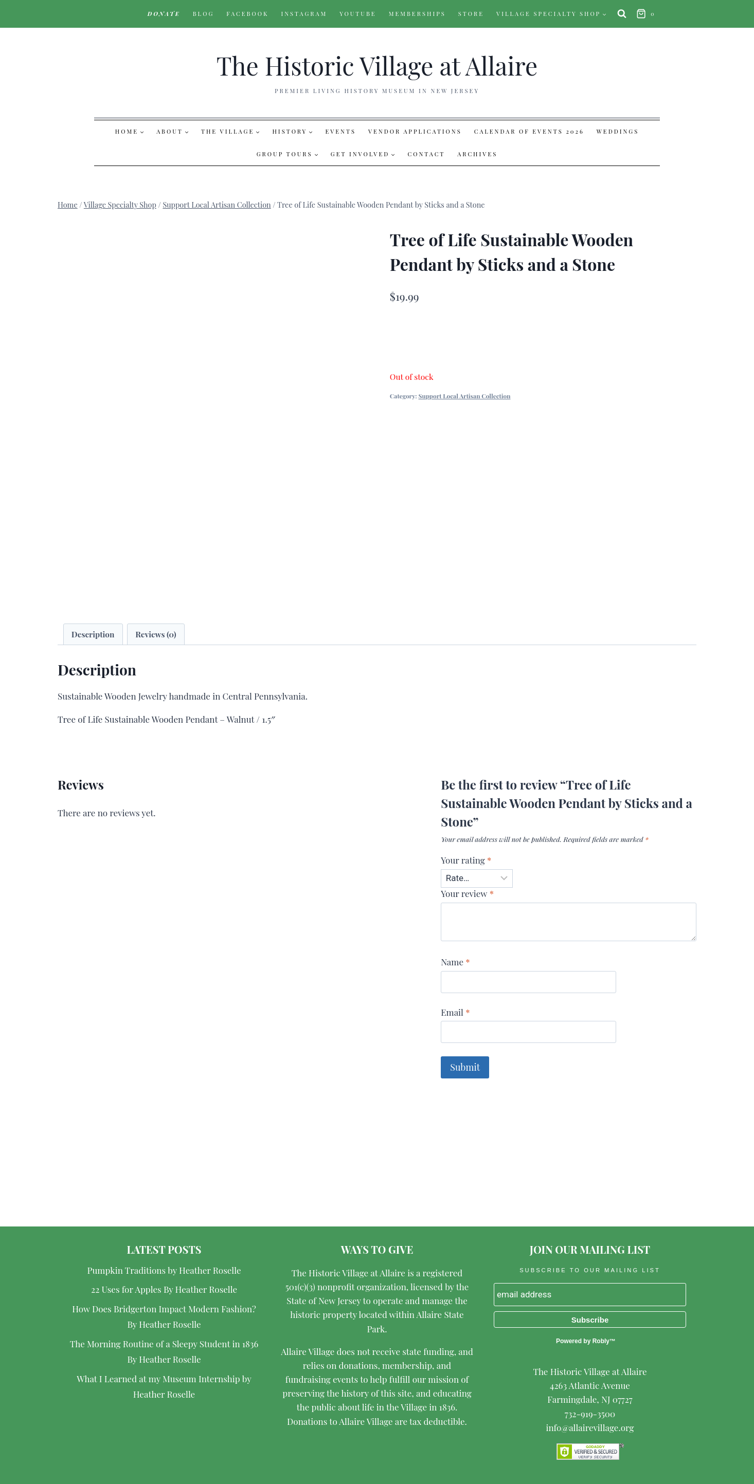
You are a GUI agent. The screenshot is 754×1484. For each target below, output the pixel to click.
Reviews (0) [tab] (155, 634)
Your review (467, 893)
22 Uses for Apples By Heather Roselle (164, 1289)
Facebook (247, 13)
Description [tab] (93, 634)
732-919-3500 (590, 1413)
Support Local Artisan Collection (465, 396)
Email (455, 1012)
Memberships (417, 13)
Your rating (466, 860)
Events (340, 131)
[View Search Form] (622, 14)
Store (471, 13)
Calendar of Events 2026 (529, 131)
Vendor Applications (415, 131)
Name (455, 961)
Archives (477, 154)
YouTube (357, 13)
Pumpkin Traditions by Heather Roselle (164, 1270)
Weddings (618, 131)
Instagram (304, 13)
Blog (203, 13)
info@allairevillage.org (590, 1427)
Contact (426, 154)
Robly (601, 1341)
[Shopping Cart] (647, 14)
